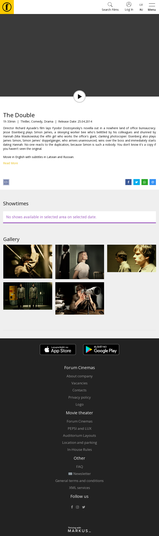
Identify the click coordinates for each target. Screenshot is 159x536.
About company (79, 376)
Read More (10, 163)
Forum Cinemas (80, 421)
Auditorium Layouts (79, 435)
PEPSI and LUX (79, 428)
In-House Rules (79, 449)
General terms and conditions (79, 480)
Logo (80, 404)
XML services (79, 487)
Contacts (79, 390)
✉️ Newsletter (79, 473)
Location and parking (79, 442)
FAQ (79, 466)
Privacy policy (79, 397)
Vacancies (79, 383)
